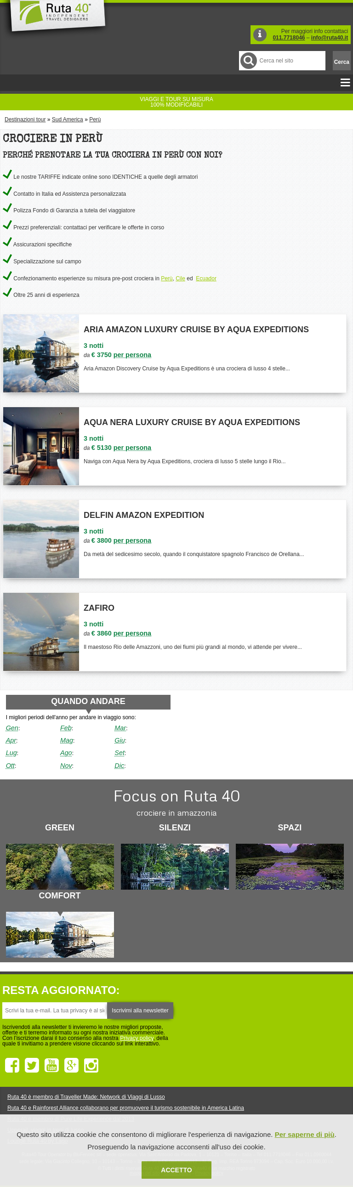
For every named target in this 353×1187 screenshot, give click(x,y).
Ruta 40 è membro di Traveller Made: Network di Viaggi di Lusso (86, 1097)
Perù (95, 119)
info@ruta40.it (329, 37)
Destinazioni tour (25, 119)
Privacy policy (136, 1038)
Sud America (67, 119)
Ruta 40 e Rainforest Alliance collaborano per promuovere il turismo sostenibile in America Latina (125, 1108)
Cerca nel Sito (248, 60)
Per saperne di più (305, 1134)
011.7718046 (289, 37)
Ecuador (206, 278)
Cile (180, 278)
